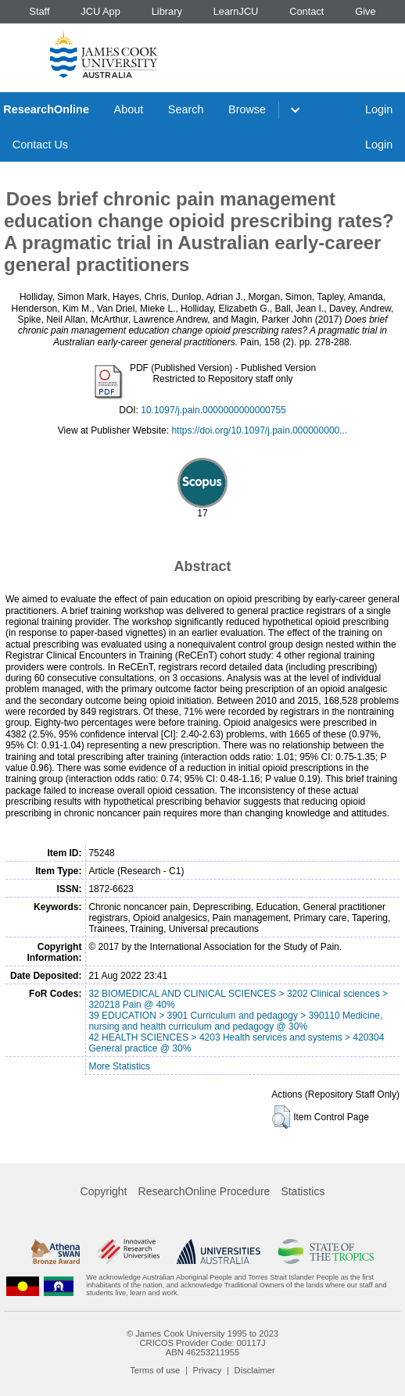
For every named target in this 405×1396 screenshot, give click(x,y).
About (129, 109)
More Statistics (119, 1066)
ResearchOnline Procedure (204, 1191)
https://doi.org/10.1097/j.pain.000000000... (259, 430)
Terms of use (155, 1370)
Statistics (302, 1191)
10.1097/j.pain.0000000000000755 (213, 410)
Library (167, 11)
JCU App (100, 11)
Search (186, 109)
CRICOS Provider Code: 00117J (202, 1343)
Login (378, 109)
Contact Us (40, 144)
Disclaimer (255, 1370)
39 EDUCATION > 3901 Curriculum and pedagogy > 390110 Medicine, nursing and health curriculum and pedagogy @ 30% (235, 1021)
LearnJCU (236, 11)
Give (365, 11)
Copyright (104, 1191)
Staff (39, 11)
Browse (247, 109)
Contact (306, 11)
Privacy (207, 1370)
